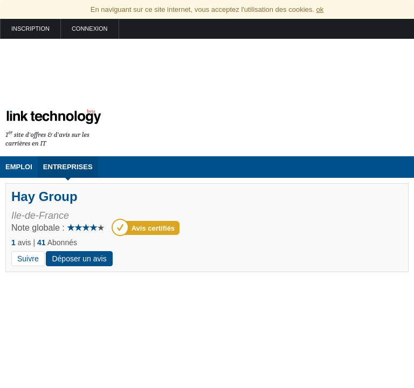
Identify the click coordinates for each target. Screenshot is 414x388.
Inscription (30, 28)
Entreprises (68, 167)
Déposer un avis (79, 258)
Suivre (28, 258)
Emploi (18, 167)
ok (319, 9)
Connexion (90, 28)
